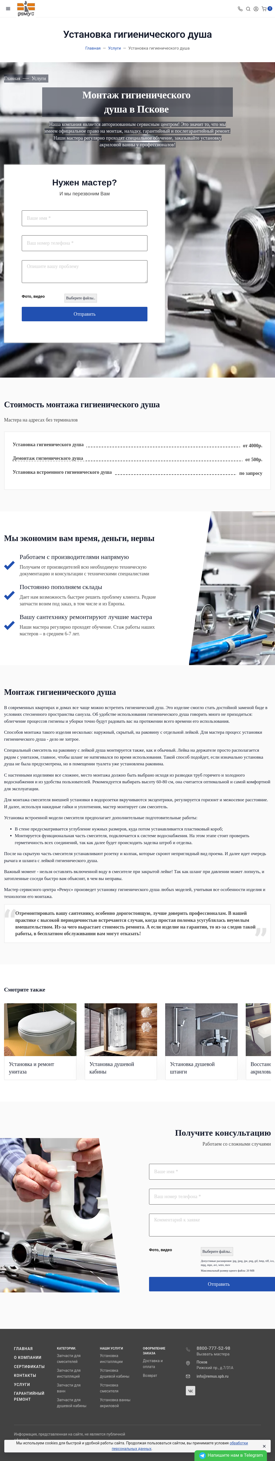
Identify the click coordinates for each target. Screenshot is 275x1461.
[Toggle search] (248, 8)
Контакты (25, 1375)
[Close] (264, 1446)
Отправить (85, 314)
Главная (23, 1349)
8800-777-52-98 (213, 1348)
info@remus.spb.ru (213, 1376)
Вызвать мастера (213, 1354)
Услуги (22, 1384)
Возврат (150, 1375)
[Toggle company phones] (240, 8)
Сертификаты (29, 1367)
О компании (28, 1357)
